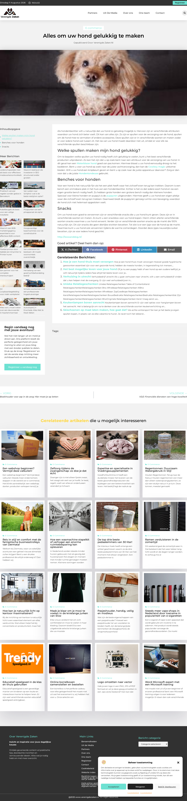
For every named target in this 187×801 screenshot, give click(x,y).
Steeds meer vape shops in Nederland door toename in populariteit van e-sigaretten (163, 613)
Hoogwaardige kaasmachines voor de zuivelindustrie (33, 230)
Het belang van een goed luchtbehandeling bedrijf (34, 273)
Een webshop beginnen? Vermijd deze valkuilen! (18, 469)
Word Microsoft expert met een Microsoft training (162, 683)
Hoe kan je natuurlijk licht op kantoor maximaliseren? (21, 612)
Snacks (5, 146)
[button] (178, 762)
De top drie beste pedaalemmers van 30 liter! (115, 541)
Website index (88, 772)
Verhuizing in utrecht (77, 276)
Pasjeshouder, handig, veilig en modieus (116, 612)
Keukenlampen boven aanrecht (83, 302)
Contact (160, 13)
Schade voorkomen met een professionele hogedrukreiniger (34, 291)
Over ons (128, 13)
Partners (92, 13)
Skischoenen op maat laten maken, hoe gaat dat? (95, 309)
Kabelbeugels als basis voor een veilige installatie (9, 212)
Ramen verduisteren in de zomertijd (161, 541)
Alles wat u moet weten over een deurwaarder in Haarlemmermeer (10, 310)
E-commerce (93, 28)
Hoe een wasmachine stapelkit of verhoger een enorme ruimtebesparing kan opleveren (69, 543)
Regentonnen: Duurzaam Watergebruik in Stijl (161, 469)
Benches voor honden (13, 142)
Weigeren (140, 787)
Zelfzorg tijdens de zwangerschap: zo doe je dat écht (68, 471)
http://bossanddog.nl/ (69, 236)
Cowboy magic (156, 166)
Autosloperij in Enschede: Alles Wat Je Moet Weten (33, 310)
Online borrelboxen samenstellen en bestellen (67, 683)
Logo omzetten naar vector (115, 682)
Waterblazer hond (87, 163)
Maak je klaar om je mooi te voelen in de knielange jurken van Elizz (69, 613)
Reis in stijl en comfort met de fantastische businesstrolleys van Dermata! (22, 542)
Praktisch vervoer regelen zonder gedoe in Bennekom (10, 193)
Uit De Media (110, 13)
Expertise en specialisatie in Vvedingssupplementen (115, 469)
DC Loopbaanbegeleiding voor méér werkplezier (10, 291)
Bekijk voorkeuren (167, 787)
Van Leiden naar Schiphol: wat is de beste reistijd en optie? (33, 193)
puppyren (112, 195)
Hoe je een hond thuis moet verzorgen (88, 261)
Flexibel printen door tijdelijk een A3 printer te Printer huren (10, 252)
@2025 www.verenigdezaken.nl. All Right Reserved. (93, 797)
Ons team (144, 13)
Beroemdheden (89, 741)
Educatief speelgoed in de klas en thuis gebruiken (22, 683)
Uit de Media (87, 745)
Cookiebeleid (133, 793)
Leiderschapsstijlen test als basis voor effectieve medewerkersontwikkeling (11, 172)
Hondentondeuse (88, 173)
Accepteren (113, 787)
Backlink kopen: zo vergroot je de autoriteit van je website (92, 777)
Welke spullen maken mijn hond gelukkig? (18, 137)
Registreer (86, 761)
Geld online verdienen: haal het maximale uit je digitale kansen (93, 784)
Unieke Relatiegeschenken (80, 284)
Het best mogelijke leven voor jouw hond (90, 269)
